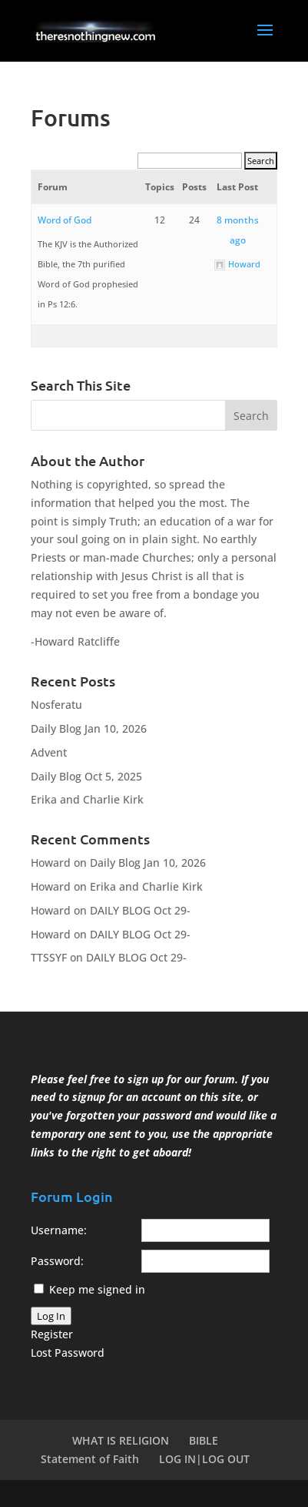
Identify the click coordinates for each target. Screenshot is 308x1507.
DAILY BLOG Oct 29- (140, 910)
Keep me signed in (97, 1289)
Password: (57, 1261)
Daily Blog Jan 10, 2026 (89, 728)
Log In (51, 1316)
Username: (59, 1230)
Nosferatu (56, 704)
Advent (49, 752)
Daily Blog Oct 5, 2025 (86, 776)
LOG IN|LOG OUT (204, 1459)
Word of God (64, 220)
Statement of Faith (90, 1459)
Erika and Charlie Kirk (87, 799)
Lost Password (67, 1352)
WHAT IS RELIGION (120, 1440)
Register (52, 1334)
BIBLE (203, 1440)
